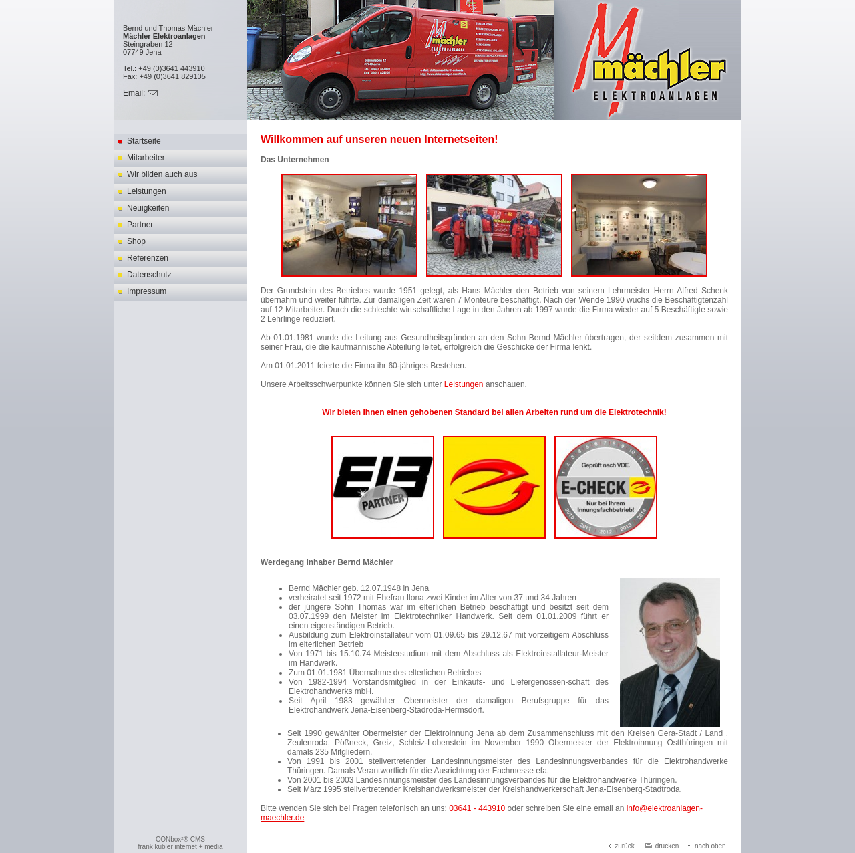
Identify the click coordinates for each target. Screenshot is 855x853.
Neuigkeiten (148, 208)
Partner (140, 224)
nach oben (706, 846)
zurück (621, 846)
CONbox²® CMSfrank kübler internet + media (180, 843)
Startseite (144, 141)
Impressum (146, 291)
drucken (662, 846)
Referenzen (147, 258)
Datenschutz (149, 274)
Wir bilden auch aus (162, 174)
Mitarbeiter (146, 157)
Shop (136, 241)
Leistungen (146, 191)
